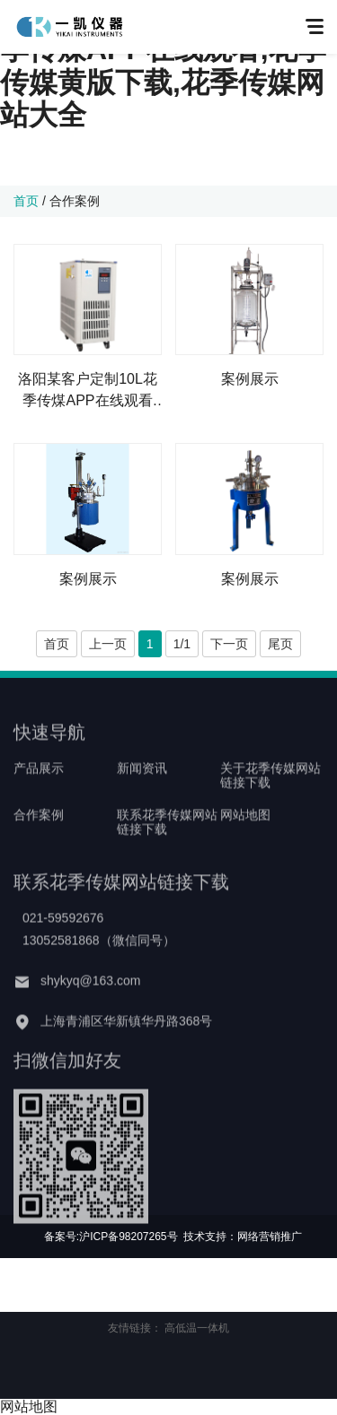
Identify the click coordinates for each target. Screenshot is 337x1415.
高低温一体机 (196, 1328)
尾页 (280, 644)
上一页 (108, 644)
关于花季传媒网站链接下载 (270, 795)
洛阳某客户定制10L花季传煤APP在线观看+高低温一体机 (87, 391)
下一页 (229, 644)
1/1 (182, 644)
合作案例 (74, 201)
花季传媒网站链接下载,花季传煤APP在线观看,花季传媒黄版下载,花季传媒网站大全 (163, 65)
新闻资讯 (142, 788)
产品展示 (38, 788)
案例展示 (250, 378)
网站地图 (245, 835)
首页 (26, 201)
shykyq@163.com (90, 1001)
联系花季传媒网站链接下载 (167, 842)
